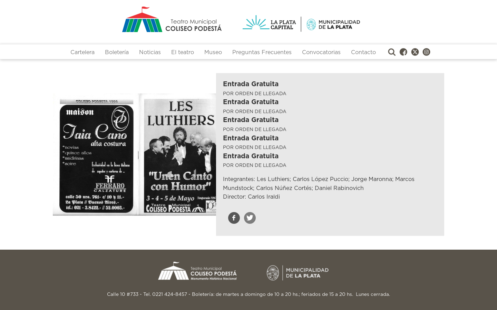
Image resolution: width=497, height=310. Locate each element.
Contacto (363, 52)
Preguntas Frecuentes (262, 52)
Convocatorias (321, 52)
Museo (213, 52)
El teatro (182, 52)
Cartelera (82, 52)
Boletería (117, 52)
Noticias (150, 52)
